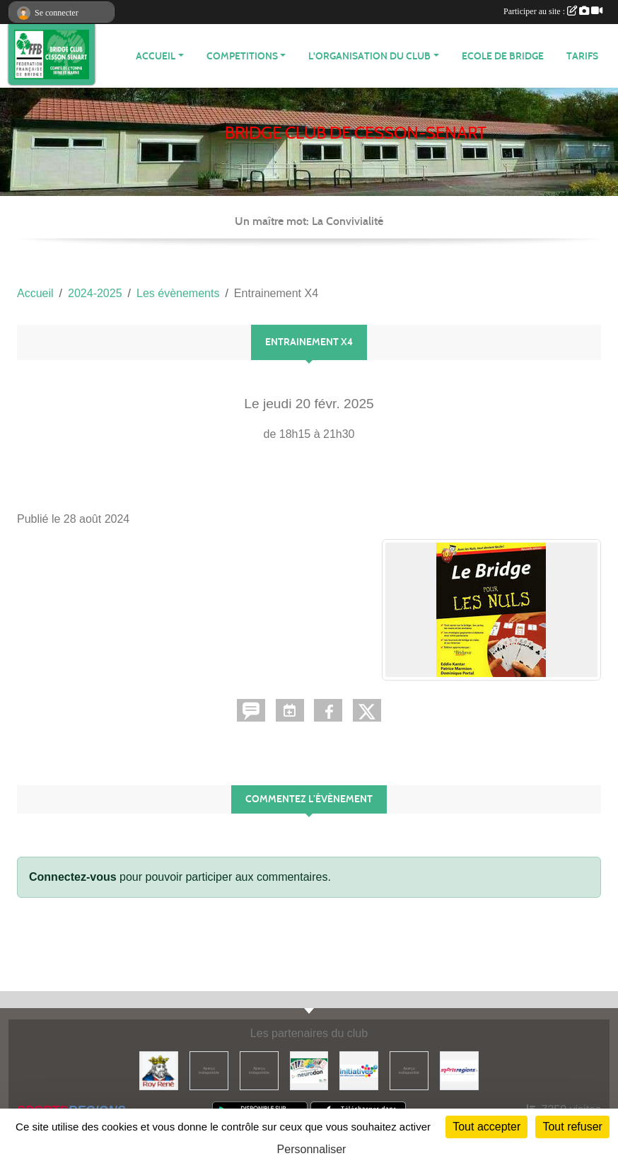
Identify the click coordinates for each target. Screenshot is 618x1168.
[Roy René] (158, 1070)
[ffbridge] (259, 1070)
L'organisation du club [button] (369, 56)
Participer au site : (552, 11)
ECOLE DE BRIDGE (503, 56)
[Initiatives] (358, 1070)
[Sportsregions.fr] (459, 1070)
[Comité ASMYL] (209, 1070)
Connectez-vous (73, 877)
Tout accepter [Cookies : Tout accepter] (486, 1127)
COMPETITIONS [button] (242, 56)
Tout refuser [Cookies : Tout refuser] (572, 1127)
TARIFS (582, 56)
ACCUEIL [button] (155, 56)
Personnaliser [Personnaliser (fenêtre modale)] (311, 1149)
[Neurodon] (309, 1070)
